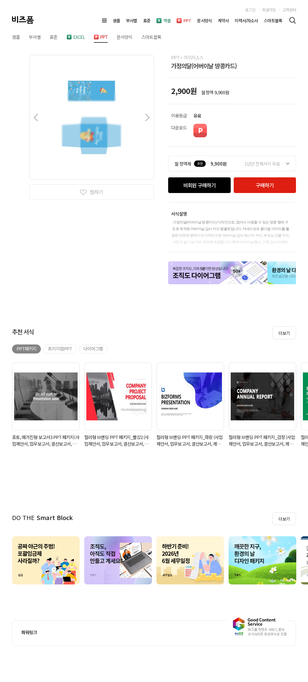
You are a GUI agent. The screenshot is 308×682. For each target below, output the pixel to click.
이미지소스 (193, 57)
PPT (175, 57)
